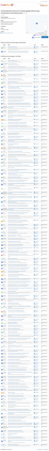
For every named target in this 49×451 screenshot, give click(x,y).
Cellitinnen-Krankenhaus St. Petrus (14, 187)
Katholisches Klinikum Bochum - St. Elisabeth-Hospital (17, 122)
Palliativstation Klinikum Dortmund (14, 328)
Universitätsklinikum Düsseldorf (13, 303)
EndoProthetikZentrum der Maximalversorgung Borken (17, 416)
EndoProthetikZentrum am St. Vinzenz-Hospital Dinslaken (18, 224)
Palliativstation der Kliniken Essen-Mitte (15, 78)
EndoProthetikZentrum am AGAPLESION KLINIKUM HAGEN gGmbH (19, 338)
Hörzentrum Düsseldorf (12, 291)
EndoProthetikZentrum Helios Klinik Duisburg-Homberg (17, 180)
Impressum (46, 449)
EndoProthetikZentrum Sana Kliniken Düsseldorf (16, 319)
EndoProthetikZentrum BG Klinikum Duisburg (16, 136)
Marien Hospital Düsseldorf (12, 258)
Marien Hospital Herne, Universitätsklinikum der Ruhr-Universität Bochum (20, 162)
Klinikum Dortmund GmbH (12, 322)
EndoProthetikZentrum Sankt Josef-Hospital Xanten (17, 398)
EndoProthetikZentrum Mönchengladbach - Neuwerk (17, 389)
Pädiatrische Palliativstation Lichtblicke (15, 345)
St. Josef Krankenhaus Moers (13, 231)
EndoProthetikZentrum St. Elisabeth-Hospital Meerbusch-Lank (19, 267)
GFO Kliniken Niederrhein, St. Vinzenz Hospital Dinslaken (17, 220)
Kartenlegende (45, 37)
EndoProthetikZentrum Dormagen (14, 379)
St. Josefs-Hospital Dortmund (13, 365)
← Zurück (2, 15)
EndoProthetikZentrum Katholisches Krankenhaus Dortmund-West (19, 278)
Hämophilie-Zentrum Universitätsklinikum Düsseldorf (17, 298)
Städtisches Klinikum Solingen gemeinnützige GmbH (17, 271)
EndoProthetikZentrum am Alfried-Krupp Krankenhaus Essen (18, 51)
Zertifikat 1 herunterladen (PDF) (7, 32)
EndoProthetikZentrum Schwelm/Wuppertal (15, 244)
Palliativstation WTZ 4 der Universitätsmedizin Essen (17, 66)
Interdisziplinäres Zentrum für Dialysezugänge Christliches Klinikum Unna (20, 426)
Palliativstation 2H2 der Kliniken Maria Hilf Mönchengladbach (18, 409)
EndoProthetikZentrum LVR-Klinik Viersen (15, 430)
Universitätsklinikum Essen (12, 60)
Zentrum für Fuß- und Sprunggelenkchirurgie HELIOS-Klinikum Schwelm (20, 247)
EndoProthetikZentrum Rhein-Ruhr (14, 359)
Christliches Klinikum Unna (12, 433)
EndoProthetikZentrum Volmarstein (14, 261)
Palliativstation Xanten (12, 401)
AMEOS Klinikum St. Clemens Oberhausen (15, 119)
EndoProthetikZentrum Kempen (13, 382)
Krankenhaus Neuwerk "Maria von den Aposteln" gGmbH (17, 386)
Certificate (36, 46)
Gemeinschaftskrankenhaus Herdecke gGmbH (16, 274)
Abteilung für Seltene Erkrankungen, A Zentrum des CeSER (18, 147)
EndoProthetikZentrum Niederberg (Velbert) (15, 96)
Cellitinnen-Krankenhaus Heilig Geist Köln (15, 436)
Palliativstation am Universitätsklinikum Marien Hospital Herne (18, 165)
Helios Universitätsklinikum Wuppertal (14, 177)
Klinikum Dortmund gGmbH (12, 331)
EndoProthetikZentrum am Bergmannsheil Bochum (17, 115)
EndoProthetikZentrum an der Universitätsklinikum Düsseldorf (18, 295)
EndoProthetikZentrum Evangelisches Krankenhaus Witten (18, 212)
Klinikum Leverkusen (11, 392)
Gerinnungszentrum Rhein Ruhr (13, 143)
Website (36, 48)
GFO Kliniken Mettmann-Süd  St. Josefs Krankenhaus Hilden (18, 284)
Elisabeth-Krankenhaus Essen (13, 81)
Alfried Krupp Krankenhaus (12, 46)
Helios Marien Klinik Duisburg (13, 158)
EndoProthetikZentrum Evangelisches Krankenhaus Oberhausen (19, 103)
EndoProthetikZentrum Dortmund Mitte (15, 325)
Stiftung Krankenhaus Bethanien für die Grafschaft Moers (17, 254)
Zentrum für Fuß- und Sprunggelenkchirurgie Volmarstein (18, 264)
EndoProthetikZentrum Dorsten (13, 250)
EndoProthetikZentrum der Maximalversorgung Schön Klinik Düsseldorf (20, 288)
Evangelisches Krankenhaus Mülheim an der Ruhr (16, 100)
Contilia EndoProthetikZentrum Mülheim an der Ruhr (17, 93)
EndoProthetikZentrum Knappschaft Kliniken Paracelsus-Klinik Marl (19, 281)
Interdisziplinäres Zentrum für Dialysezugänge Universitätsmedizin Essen (20, 70)
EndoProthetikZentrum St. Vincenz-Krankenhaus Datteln (18, 356)
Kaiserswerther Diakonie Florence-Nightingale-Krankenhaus (18, 205)
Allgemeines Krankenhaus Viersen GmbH (15, 419)
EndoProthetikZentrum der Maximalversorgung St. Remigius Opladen (20, 376)
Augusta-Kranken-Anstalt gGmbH (14, 133)
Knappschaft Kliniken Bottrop (13, 110)
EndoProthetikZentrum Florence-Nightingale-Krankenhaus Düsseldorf (20, 196)
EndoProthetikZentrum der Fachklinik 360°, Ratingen (17, 154)
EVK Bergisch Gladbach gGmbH (13, 444)
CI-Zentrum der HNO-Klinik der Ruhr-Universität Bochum (17, 125)
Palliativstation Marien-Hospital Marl (14, 241)
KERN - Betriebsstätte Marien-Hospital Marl (15, 238)
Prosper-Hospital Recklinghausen (14, 215)
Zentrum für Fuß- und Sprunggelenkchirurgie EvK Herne (17, 169)
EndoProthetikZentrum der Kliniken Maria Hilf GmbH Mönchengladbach (20, 423)
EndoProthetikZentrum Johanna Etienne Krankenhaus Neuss (18, 353)
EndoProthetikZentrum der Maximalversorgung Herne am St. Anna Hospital (21, 128)
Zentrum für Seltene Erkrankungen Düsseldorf (16, 310)
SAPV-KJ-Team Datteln (12, 341)
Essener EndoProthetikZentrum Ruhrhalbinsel (16, 90)
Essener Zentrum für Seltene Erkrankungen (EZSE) (16, 74)
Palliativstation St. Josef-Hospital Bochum (15, 151)
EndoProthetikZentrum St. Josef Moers (14, 235)
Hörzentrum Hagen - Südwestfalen (14, 335)
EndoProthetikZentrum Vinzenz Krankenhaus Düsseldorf (17, 227)
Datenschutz (40, 449)
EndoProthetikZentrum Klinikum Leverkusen (15, 395)
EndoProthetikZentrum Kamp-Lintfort (14, 362)
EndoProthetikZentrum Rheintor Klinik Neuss (16, 350)
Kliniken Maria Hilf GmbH (12, 404)
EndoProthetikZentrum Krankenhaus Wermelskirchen (17, 369)
